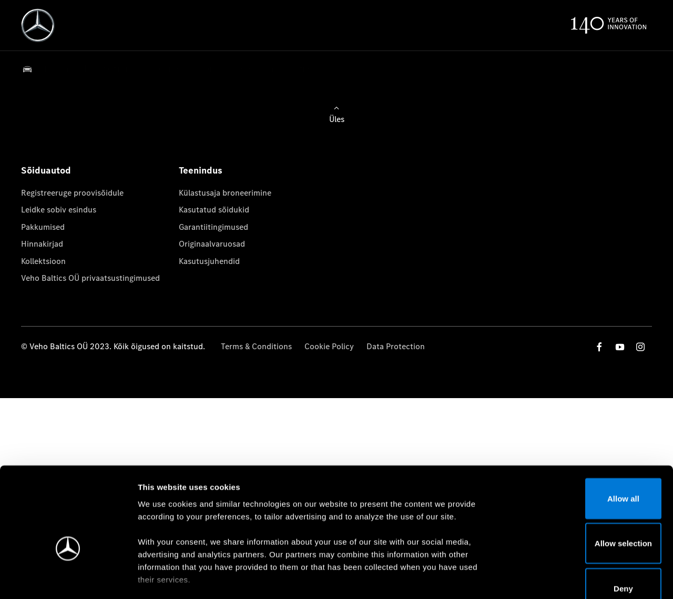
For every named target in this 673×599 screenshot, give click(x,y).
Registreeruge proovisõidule (72, 192)
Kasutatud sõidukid (214, 209)
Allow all (585, 434)
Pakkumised (43, 226)
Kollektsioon (43, 261)
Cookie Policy (329, 346)
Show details (551, 578)
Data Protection (395, 346)
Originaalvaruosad (212, 243)
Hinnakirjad (42, 243)
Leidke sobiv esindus (58, 209)
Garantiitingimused (213, 226)
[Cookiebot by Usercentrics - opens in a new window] (68, 578)
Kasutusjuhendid (209, 261)
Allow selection (585, 479)
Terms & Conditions (256, 346)
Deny (585, 524)
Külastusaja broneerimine (225, 192)
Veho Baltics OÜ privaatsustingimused (90, 277)
